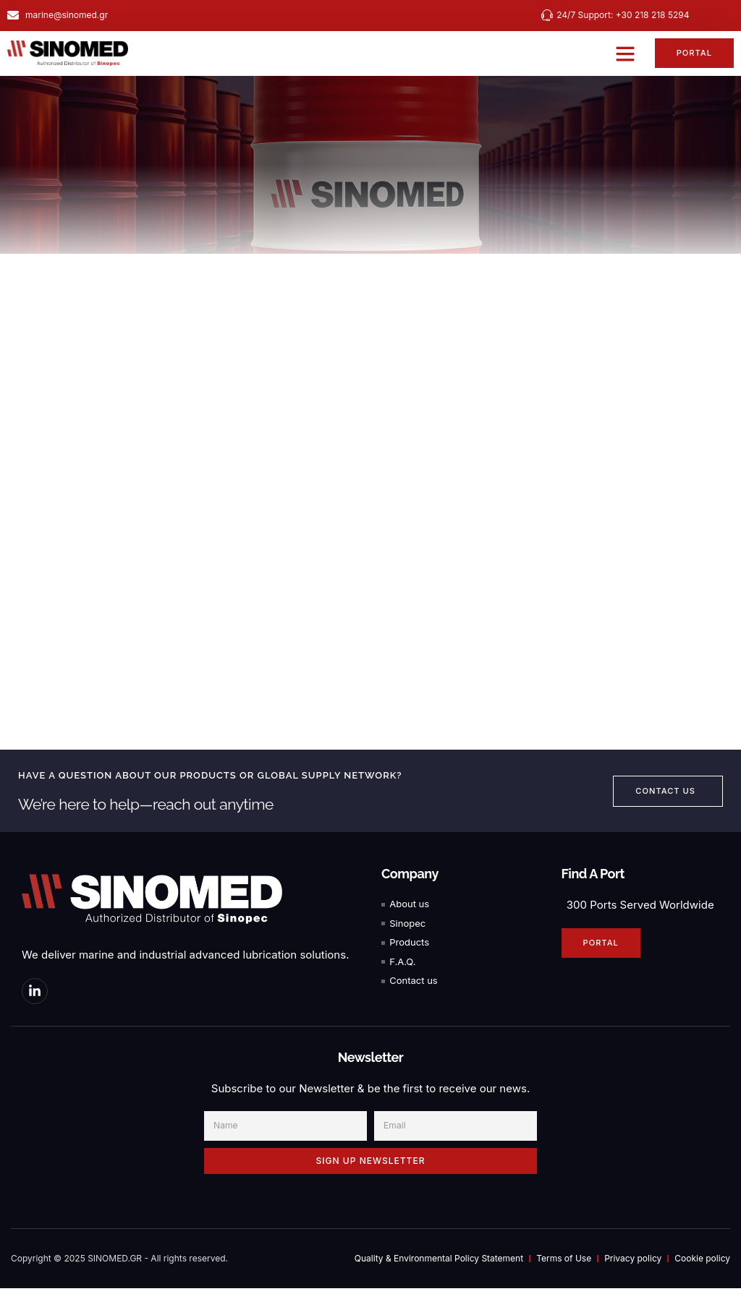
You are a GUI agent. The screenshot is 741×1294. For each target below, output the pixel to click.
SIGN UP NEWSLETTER (370, 1166)
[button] (622, 53)
